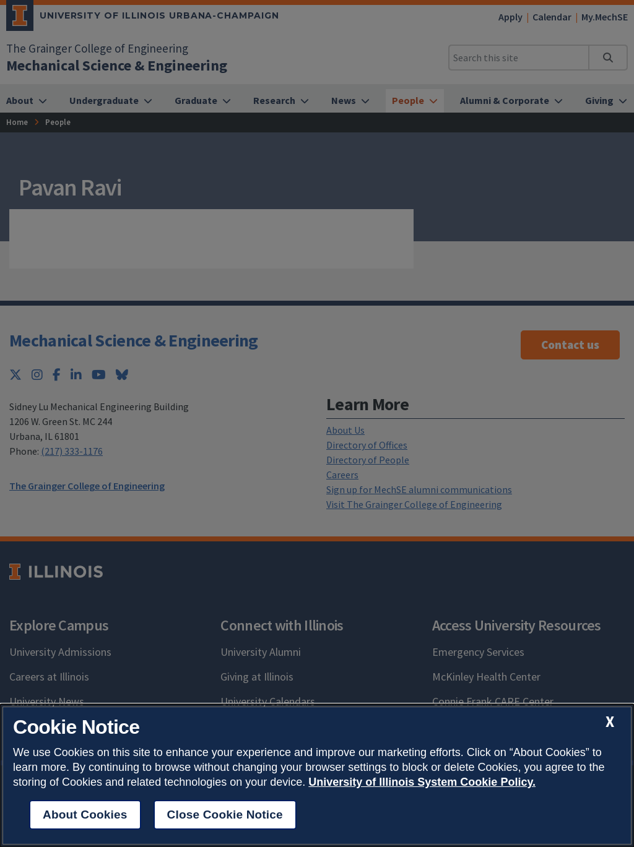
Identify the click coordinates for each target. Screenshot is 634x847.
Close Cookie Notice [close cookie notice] (225, 814)
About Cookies (85, 814)
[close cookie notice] (610, 721)
